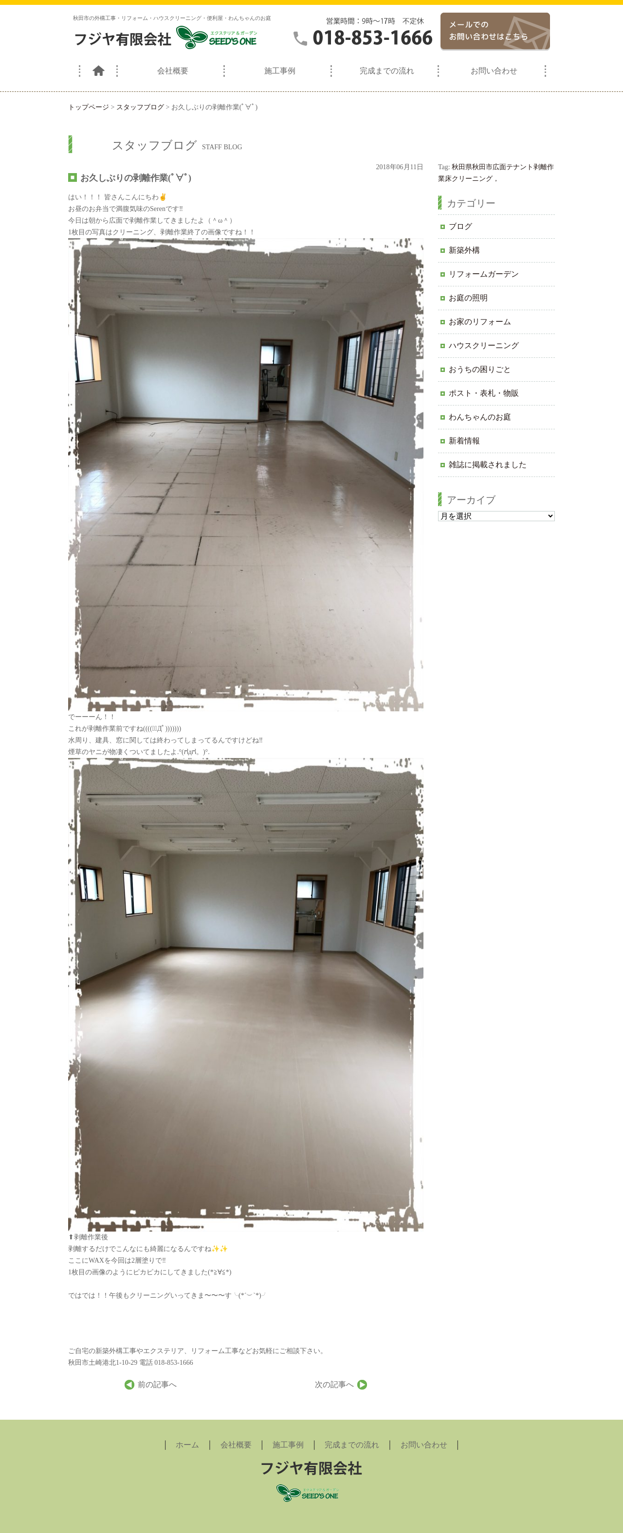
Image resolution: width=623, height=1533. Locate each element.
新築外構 (464, 250)
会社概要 (172, 71)
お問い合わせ (494, 71)
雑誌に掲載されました (488, 464)
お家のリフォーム (480, 321)
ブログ (460, 226)
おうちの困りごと (480, 369)
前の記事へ (157, 1384)
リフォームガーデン (484, 274)
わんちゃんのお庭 (480, 417)
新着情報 (464, 441)
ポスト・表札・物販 (484, 393)
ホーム (187, 1445)
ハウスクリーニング (484, 345)
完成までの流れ (387, 71)
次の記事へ (334, 1384)
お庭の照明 (468, 298)
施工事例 (279, 71)
